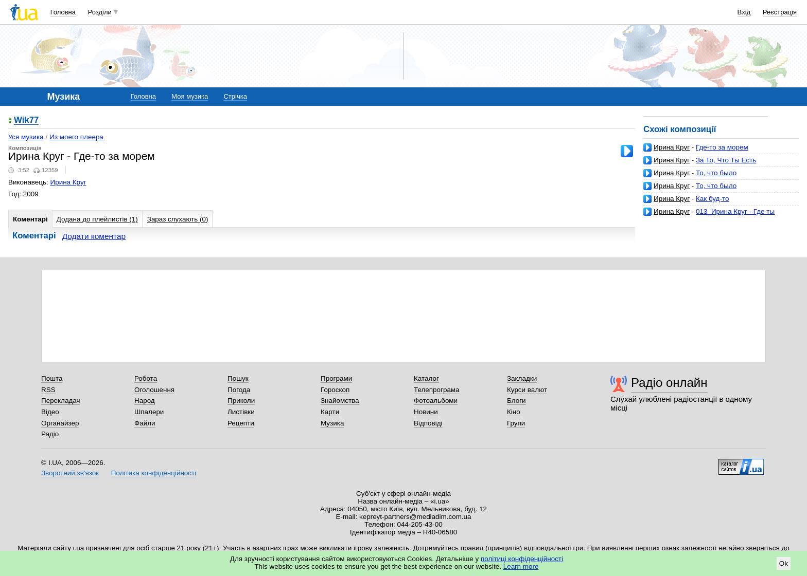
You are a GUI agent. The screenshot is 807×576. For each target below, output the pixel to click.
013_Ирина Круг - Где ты (735, 211)
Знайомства (340, 400)
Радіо (50, 434)
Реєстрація (780, 12)
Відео (50, 412)
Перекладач (60, 400)
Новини (426, 412)
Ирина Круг (672, 147)
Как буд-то (712, 198)
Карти (330, 412)
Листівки (241, 412)
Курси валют (527, 390)
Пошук (238, 378)
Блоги (516, 400)
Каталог (426, 378)
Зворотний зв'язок (70, 473)
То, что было (716, 173)
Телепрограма (437, 390)
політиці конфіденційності (522, 559)
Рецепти (240, 423)
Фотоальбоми (436, 400)
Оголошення (154, 390)
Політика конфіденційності (153, 473)
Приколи (241, 400)
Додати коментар (94, 236)
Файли (144, 423)
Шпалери (149, 412)
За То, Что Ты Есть (726, 160)
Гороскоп (335, 390)
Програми (336, 378)
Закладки (522, 378)
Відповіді (428, 423)
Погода (238, 390)
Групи (516, 423)
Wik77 (26, 120)
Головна (63, 12)
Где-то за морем (722, 147)
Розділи (100, 12)
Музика (332, 423)
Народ (144, 400)
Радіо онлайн (669, 382)
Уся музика (26, 137)
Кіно (513, 412)
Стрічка (235, 96)
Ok (783, 563)
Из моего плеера (76, 137)
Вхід (744, 12)
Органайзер (60, 423)
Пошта (51, 378)
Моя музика (189, 96)
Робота (145, 378)
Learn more (521, 566)
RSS (48, 390)
